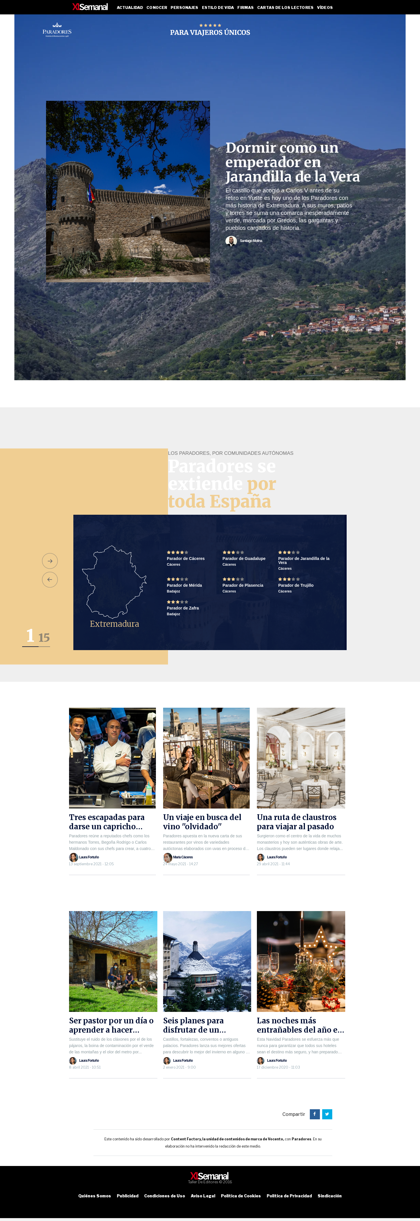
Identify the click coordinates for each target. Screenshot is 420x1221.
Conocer (156, 7)
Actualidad (130, 7)
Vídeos (325, 7)
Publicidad (127, 1195)
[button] (50, 561)
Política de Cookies (241, 1195)
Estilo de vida (218, 7)
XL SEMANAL (90, 7)
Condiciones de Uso (164, 1195)
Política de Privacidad (289, 1195)
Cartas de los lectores (285, 7)
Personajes (184, 7)
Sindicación (330, 1195)
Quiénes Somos (94, 1195)
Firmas (245, 7)
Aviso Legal (203, 1195)
